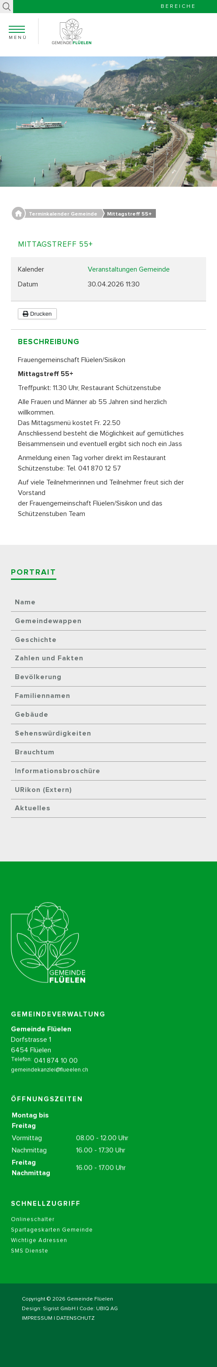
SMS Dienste (29, 1258)
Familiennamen (42, 695)
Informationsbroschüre (57, 770)
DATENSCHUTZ (75, 1318)
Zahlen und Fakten (49, 658)
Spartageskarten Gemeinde (52, 1237)
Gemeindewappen (48, 620)
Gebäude (31, 714)
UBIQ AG (107, 1308)
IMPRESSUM (37, 1318)
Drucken (37, 313)
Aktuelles (33, 808)
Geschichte (36, 639)
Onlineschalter (33, 1227)
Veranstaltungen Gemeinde (129, 269)
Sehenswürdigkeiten (53, 733)
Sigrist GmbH (59, 1308)
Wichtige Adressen (39, 1248)
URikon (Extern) (43, 789)
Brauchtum (35, 752)
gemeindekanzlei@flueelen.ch (49, 1077)
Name (25, 602)
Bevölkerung (38, 676)
